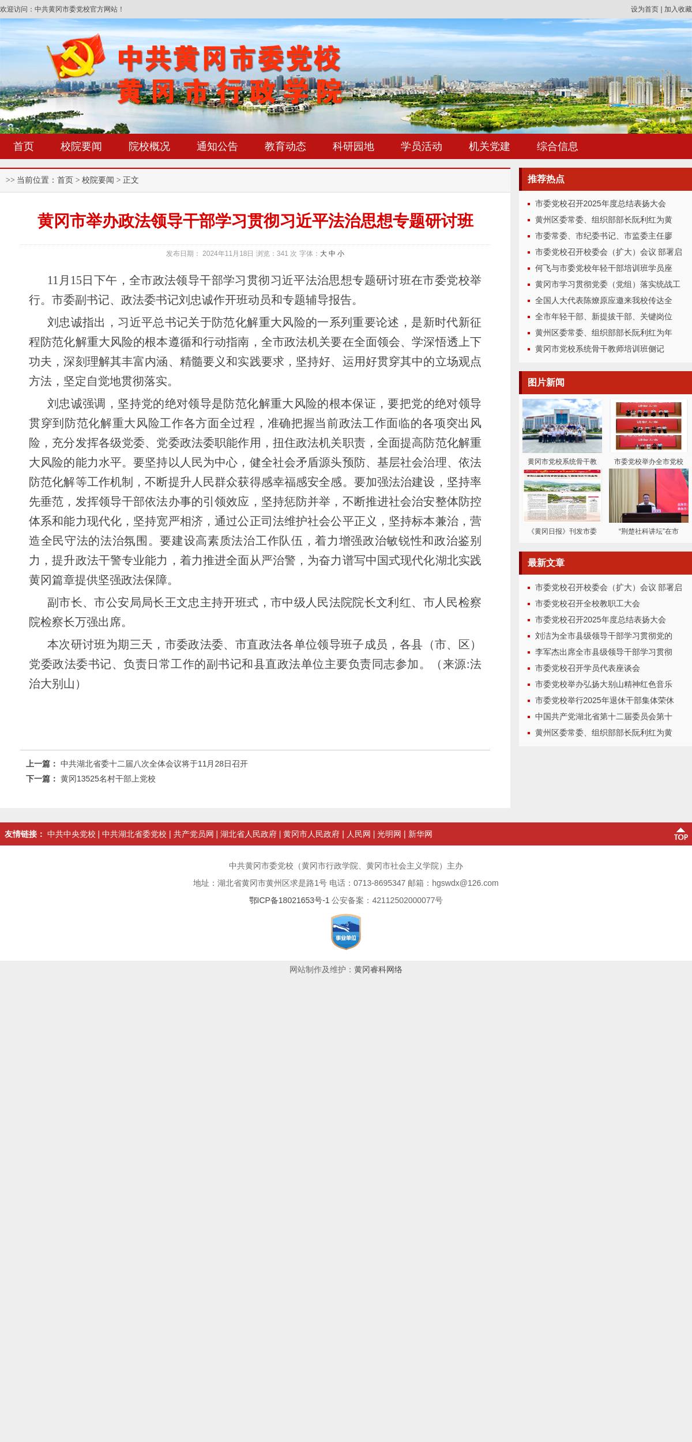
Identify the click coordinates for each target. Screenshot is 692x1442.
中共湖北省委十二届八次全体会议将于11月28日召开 (154, 763)
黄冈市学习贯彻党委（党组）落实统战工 (607, 284)
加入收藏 (678, 9)
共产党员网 (194, 834)
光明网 (389, 834)
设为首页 (645, 9)
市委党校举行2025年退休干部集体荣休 (604, 700)
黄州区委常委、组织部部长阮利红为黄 (603, 219)
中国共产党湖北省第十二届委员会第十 (603, 716)
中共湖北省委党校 (134, 834)
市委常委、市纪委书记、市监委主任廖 (603, 235)
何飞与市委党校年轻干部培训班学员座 (603, 268)
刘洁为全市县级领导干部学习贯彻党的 (603, 635)
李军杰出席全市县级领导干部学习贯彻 (603, 651)
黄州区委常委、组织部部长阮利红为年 (603, 332)
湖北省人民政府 (248, 834)
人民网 (359, 834)
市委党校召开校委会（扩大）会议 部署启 (609, 251)
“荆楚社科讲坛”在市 (649, 531)
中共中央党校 (71, 834)
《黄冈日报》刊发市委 (562, 531)
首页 (65, 180)
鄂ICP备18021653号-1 (289, 900)
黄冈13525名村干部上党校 (108, 778)
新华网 (420, 834)
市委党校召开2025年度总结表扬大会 (600, 203)
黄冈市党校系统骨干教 (562, 462)
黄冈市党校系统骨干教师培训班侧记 (599, 348)
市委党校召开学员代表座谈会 (587, 668)
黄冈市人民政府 (311, 834)
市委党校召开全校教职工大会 (587, 603)
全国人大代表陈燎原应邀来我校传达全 (603, 300)
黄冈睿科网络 (378, 969)
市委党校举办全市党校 (648, 462)
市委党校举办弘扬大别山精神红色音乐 (603, 684)
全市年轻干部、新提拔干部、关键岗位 (603, 316)
